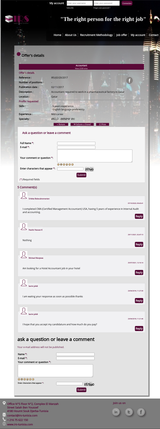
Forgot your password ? (101, 8)
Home (57, 35)
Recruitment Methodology (96, 35)
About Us (70, 35)
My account (56, 3)
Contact (153, 35)
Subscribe (70, 8)
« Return (61, 124)
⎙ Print (102, 124)
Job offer (121, 35)
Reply (139, 216)
